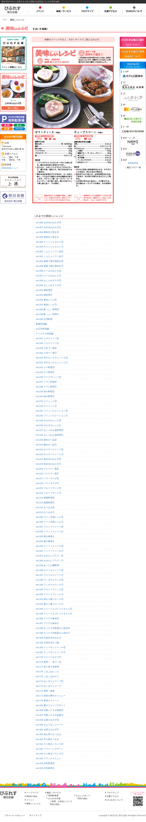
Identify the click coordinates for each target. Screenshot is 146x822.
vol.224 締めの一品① (46, 444)
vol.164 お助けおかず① (47, 729)
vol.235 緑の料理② (45, 391)
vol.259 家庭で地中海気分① (49, 266)
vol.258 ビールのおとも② (48, 271)
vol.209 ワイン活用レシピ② (49, 517)
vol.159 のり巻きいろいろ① (49, 753)
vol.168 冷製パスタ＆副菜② (49, 710)
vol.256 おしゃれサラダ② (48, 280)
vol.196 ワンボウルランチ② (49, 580)
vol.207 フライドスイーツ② (49, 526)
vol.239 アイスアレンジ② (48, 377)
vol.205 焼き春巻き (45, 536)
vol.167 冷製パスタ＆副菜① (49, 715)
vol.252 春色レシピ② (46, 299)
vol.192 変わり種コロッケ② (49, 599)
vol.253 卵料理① (44, 295)
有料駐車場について (10, 168)
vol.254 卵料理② (44, 290)
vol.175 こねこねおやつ (47, 676)
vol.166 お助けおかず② (47, 720)
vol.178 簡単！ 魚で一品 (48, 662)
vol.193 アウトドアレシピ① (49, 594)
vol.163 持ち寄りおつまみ (48, 734)
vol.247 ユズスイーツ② (47, 338)
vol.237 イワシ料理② (46, 382)
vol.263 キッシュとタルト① (49, 246)
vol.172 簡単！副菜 (45, 691)
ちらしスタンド (83, 795)
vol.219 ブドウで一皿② (47, 468)
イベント (30, 800)
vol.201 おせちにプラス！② (49, 555)
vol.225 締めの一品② (46, 440)
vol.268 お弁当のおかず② (48, 222)
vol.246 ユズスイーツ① (47, 343)
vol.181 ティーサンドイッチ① (51, 652)
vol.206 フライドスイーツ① (49, 531)
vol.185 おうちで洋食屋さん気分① (53, 633)
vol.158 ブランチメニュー (48, 758)
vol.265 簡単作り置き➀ (47, 237)
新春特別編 (41, 324)
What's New (31, 796)
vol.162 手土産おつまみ (47, 739)
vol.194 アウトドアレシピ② (49, 589)
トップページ (32, 792)
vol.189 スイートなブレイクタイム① (54, 613)
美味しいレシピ (33, 803)
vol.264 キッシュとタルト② (49, 242)
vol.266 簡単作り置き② (47, 232)
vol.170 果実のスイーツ (47, 700)
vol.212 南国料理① (45, 502)
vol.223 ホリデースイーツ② (49, 449)
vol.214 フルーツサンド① (48, 493)
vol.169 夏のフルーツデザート (51, 705)
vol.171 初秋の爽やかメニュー (51, 695)
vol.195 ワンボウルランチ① (49, 584)
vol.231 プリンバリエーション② (52, 411)
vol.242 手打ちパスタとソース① (52, 362)
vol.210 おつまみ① (45, 512)
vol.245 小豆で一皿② (46, 348)
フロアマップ (113, 792)
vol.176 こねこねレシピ (47, 671)
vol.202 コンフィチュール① (49, 551)
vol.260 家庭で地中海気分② (49, 261)
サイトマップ (35, 815)
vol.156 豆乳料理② (45, 763)
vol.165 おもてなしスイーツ (49, 724)
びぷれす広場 (54, 798)
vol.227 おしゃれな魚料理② (49, 430)
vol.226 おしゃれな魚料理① (49, 435)
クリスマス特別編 (44, 333)
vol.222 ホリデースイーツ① (49, 454)
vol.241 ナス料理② (45, 367)
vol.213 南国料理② (45, 497)
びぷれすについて (115, 800)
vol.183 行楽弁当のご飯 (47, 642)
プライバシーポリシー (14, 815)
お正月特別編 (42, 328)
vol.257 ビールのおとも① (48, 275)
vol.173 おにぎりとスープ (48, 686)
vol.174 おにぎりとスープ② (49, 681)
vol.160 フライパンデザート (49, 749)
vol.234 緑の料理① (45, 396)
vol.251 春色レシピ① (46, 304)
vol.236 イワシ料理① (46, 386)
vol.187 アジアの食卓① (47, 623)
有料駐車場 (133, 163)
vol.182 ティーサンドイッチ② (51, 647)
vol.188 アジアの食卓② (47, 618)
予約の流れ (55, 804)
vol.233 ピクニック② (46, 401)
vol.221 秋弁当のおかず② (48, 459)
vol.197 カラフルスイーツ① (49, 575)
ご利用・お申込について (61, 801)
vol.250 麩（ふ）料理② (47, 309)
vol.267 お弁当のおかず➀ (48, 227)
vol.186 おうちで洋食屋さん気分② (53, 628)
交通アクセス (113, 796)
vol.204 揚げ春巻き (45, 541)
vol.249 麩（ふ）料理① (47, 314)
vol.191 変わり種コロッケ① (49, 604)
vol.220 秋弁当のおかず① (48, 464)
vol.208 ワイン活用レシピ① (49, 522)
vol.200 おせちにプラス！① (49, 560)
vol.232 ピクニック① (46, 406)
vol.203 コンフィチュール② (49, 546)
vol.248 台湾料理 (44, 319)
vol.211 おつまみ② (45, 507)
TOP (4, 20)
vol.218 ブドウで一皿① (47, 473)
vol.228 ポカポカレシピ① (48, 425)
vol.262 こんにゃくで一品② (49, 251)
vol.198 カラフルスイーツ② (49, 570)
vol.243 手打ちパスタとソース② (52, 357)
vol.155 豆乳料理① (45, 768)
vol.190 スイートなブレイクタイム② (54, 609)
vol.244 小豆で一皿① (46, 353)
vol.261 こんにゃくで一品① (49, 256)
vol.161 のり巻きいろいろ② (49, 744)
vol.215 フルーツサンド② (48, 488)
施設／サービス (54, 792)
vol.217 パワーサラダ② (47, 478)
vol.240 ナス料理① (45, 372)
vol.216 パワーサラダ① (47, 483)
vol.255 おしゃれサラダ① (48, 285)
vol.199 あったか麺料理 (47, 565)
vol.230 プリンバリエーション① (52, 415)
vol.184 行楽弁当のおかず (48, 637)
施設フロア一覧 (133, 167)
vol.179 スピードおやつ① (48, 657)
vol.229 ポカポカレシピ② (48, 420)
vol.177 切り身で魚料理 (47, 666)
